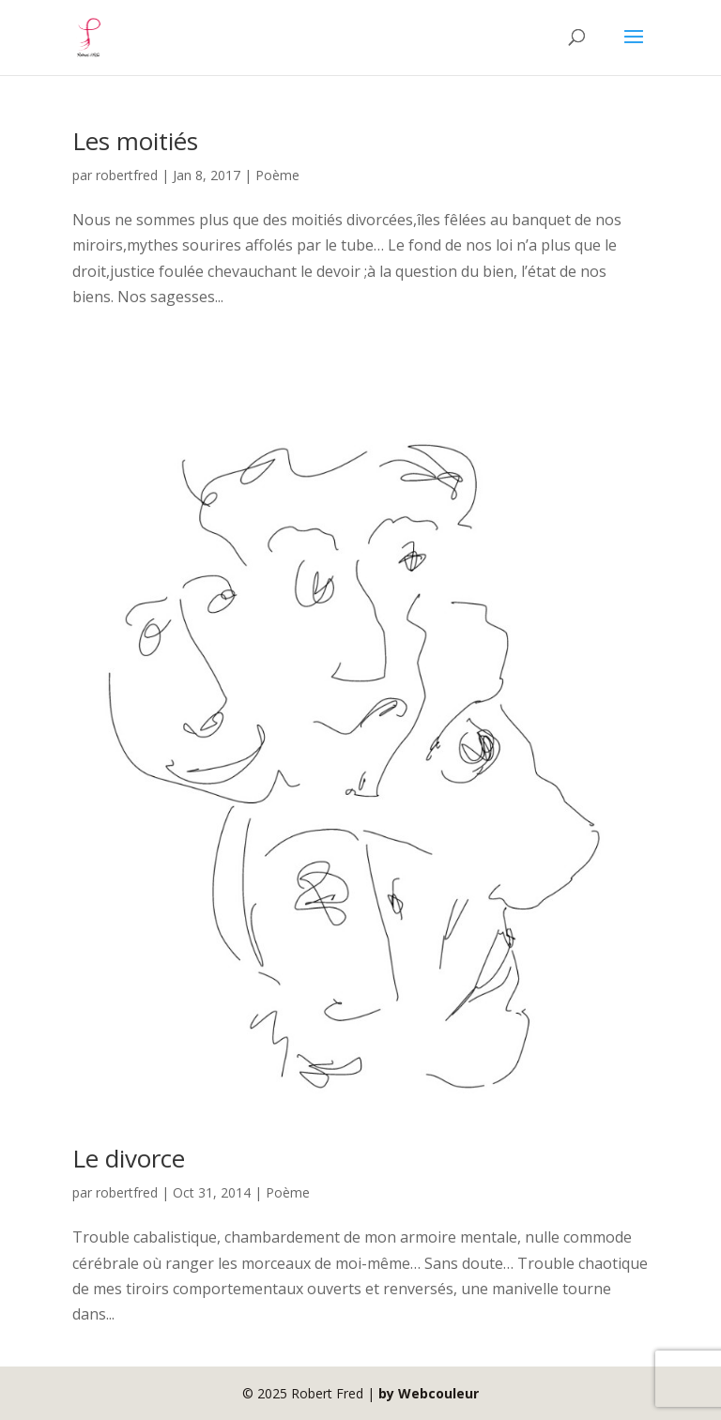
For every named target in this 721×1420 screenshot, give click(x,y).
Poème (277, 175)
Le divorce (128, 1158)
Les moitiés (135, 141)
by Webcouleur (428, 1393)
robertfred (127, 175)
